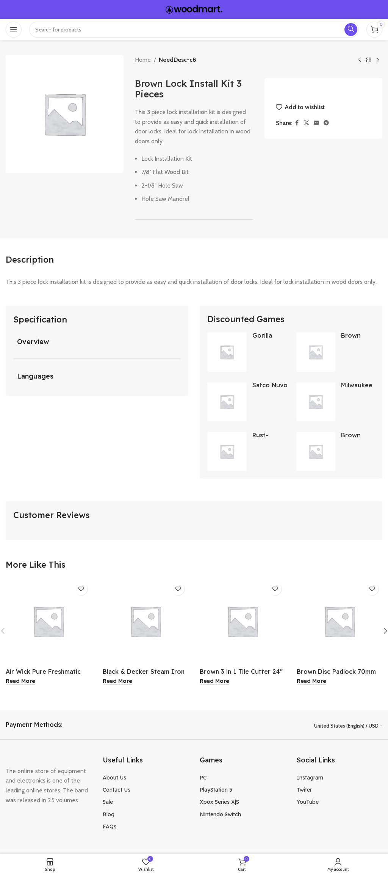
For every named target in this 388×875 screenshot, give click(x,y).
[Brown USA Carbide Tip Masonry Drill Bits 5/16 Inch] (316, 351)
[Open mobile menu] (13, 29)
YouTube (308, 803)
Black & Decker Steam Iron (144, 672)
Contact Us (116, 790)
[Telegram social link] (326, 123)
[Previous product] (359, 60)
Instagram (310, 778)
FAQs (109, 827)
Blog (108, 815)
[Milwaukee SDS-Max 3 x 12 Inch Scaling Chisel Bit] (316, 402)
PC (203, 778)
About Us (114, 778)
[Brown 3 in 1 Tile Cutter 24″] (242, 622)
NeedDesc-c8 (177, 59)
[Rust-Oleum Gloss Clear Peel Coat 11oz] (226, 452)
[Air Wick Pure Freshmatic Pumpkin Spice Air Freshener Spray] (48, 622)
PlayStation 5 (216, 790)
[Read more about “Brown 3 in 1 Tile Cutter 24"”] (214, 682)
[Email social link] (316, 123)
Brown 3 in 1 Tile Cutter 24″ (242, 672)
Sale (108, 803)
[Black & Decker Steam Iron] (145, 622)
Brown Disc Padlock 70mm (337, 672)
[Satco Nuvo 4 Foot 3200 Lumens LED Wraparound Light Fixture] (226, 402)
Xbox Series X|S (219, 803)
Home (143, 59)
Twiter (304, 790)
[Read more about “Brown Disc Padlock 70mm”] (311, 682)
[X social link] (306, 123)
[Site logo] (194, 9)
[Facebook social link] (297, 123)
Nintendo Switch (220, 815)
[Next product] (377, 60)
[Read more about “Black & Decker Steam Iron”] (117, 682)
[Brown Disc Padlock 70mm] (339, 622)
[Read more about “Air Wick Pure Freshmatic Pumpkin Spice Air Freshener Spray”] (20, 682)
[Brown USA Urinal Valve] (316, 452)
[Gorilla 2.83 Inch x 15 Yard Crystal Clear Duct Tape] (226, 351)
